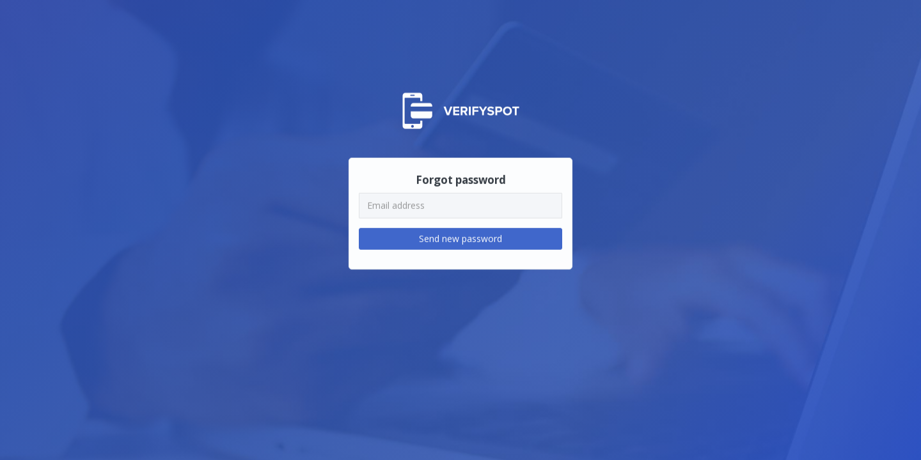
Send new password (460, 238)
